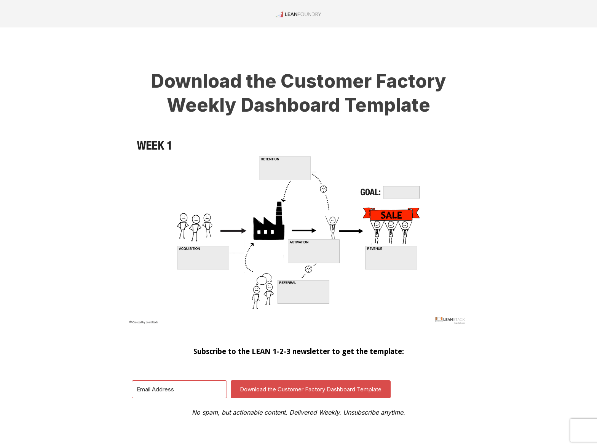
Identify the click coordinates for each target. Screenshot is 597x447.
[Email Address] (179, 389)
